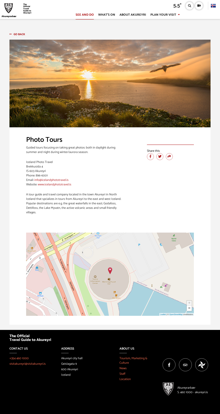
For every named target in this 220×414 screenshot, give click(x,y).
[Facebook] (169, 364)
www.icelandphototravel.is (54, 184)
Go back (19, 34)
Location (125, 379)
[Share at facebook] (150, 156)
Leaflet (163, 314)
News (123, 368)
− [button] (189, 308)
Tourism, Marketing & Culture (133, 360)
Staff (122, 373)
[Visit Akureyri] (17, 8)
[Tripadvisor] (185, 364)
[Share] (169, 156)
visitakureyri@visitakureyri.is (27, 363)
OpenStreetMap (176, 314)
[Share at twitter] (159, 156)
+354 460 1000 (19, 358)
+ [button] (189, 303)
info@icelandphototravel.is (51, 180)
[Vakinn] (201, 364)
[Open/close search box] (189, 6)
